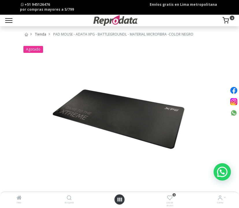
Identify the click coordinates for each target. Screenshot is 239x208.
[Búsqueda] (69, 198)
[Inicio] (19, 198)
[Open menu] (119, 199)
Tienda (40, 34)
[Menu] (9, 20)
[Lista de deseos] (170, 198)
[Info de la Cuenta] (220, 198)
